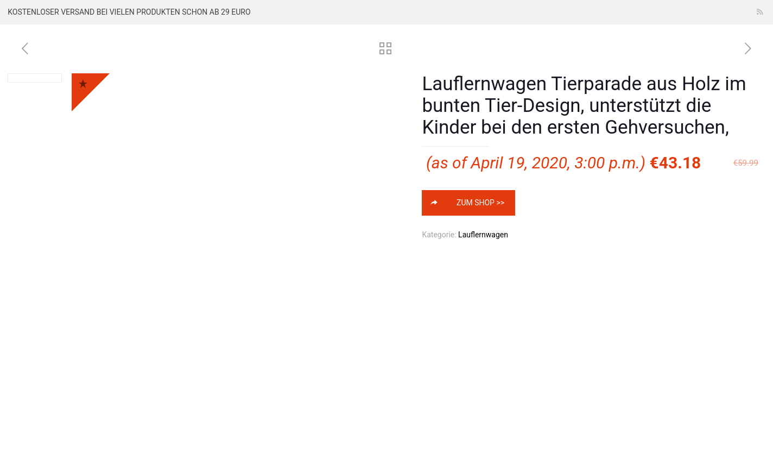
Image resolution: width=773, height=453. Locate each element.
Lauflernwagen (483, 234)
